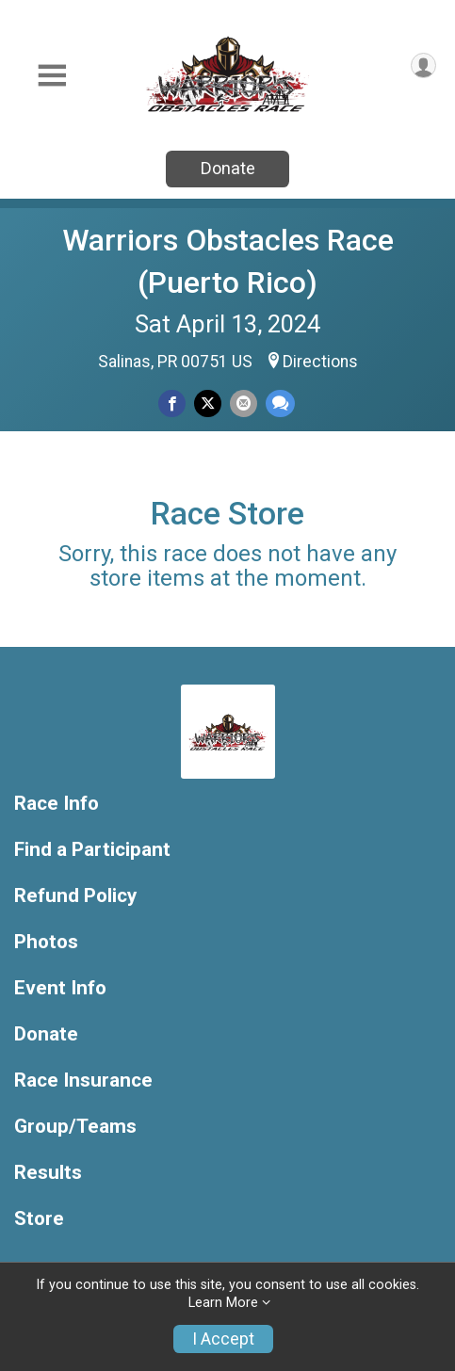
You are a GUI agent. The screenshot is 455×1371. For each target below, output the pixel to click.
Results (48, 1173)
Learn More (223, 1303)
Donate (228, 168)
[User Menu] (423, 65)
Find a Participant (92, 850)
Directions (320, 361)
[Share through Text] (280, 403)
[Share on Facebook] (172, 403)
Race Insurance (83, 1080)
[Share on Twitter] (207, 403)
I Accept (223, 1339)
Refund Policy (75, 896)
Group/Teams (75, 1126)
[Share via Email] (243, 403)
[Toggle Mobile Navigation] (52, 75)
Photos (46, 942)
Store (39, 1219)
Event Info (60, 988)
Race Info (56, 804)
